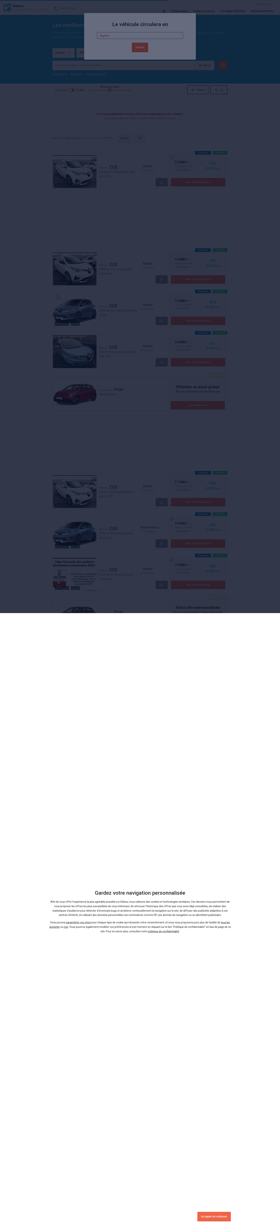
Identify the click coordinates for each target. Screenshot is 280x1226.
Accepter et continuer (214, 1216)
